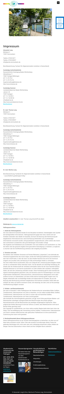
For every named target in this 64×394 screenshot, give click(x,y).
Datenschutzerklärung (54, 352)
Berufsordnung (7, 104)
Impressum (32, 23)
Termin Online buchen (60, 20)
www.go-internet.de (18, 224)
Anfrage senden (60, 26)
